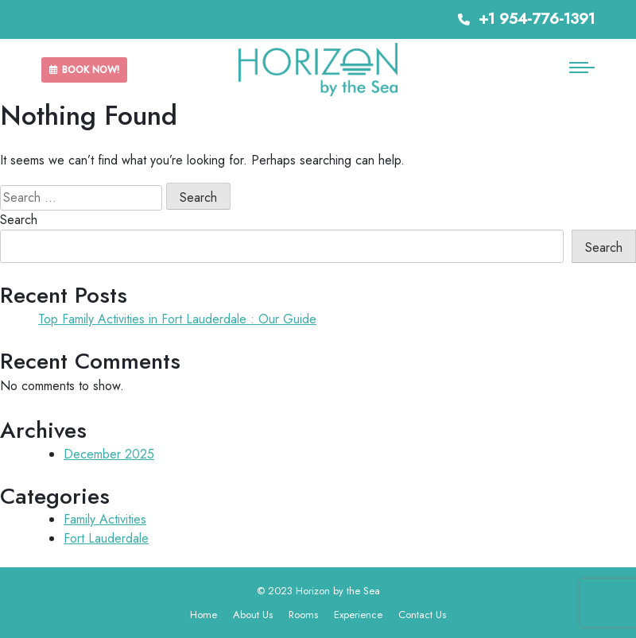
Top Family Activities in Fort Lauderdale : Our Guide (177, 319)
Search (18, 220)
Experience (358, 614)
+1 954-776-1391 (526, 18)
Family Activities (105, 519)
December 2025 (109, 454)
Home (203, 614)
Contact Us (422, 614)
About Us (253, 614)
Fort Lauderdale (106, 538)
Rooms (303, 614)
